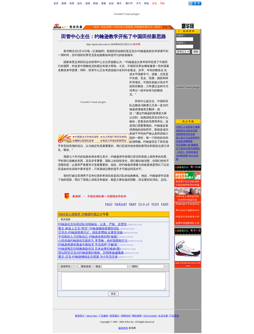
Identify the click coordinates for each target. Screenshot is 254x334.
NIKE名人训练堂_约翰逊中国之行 (133, 27)
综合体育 (106, 27)
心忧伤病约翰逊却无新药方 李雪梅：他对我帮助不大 (93, 240)
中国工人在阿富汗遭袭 (188, 127)
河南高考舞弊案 (184, 141)
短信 (111, 3)
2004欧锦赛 (182, 155)
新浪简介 (80, 315)
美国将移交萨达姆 (185, 134)
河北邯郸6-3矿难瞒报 (187, 144)
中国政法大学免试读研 (87, 136)
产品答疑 (174, 315)
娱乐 (79, 3)
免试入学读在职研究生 (114, 140)
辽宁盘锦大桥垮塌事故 (188, 148)
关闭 (164, 204)
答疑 (146, 3)
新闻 (64, 3)
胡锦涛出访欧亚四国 (186, 130)
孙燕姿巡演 (192, 152)
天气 (138, 3)
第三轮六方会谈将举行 (188, 137)
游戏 (87, 3)
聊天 (119, 3)
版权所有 (123, 328)
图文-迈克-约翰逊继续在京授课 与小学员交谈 (88, 256)
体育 (71, 3)
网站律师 (137, 315)
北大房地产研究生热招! (115, 136)
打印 (155, 204)
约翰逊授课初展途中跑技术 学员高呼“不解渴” (88, 244)
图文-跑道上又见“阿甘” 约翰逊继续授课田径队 (88, 228)
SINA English (150, 315)
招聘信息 (126, 315)
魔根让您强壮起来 (84, 140)
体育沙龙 (120, 204)
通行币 (129, 3)
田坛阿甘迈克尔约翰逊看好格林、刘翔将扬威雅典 (91, 252)
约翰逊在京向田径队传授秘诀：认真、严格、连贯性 (92, 224)
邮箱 (95, 3)
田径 (157, 27)
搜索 (103, 3)
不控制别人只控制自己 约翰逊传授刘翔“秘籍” (88, 236)
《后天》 (181, 152)
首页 (56, 3)
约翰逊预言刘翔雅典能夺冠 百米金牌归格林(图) (89, 248)
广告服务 (103, 315)
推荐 (132, 204)
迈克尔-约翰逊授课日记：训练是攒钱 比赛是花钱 (90, 232)
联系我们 (114, 315)
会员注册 (163, 315)
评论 (108, 204)
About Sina (91, 315)
